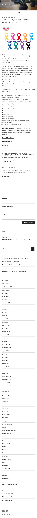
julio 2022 (5, 312)
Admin (14, 17)
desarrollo (5, 401)
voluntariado (8, 155)
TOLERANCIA (6, 469)
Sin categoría (6, 453)
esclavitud (5, 427)
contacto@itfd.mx (7, 141)
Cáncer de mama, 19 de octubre (10, 261)
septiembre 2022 (7, 306)
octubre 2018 (6, 382)
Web (3, 214)
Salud (15, 160)
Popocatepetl (6, 443)
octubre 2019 (6, 344)
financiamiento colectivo (11, 154)
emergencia (15, 153)
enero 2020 (5, 335)
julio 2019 (5, 354)
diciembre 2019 (6, 338)
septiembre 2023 (7, 287)
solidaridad (5, 456)
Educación (5, 417)
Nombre (4, 198)
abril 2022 (5, 322)
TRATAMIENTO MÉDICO (28, 154)
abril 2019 (5, 363)
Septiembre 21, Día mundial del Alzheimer (13, 265)
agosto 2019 (5, 351)
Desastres (5, 408)
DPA (13, 157)
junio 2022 (5, 315)
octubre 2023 (6, 283)
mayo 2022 (5, 319)
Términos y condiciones (8, 497)
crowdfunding (8, 153)
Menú (18, 12)
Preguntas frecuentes (8, 500)
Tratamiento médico (23, 160)
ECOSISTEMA (6, 414)
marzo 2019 (5, 367)
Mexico (26, 158)
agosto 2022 (5, 309)
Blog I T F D (7, 4)
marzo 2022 (5, 325)
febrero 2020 (6, 331)
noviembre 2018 (6, 379)
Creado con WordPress (7, 514)
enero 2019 (5, 373)
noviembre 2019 (6, 341)
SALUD (20, 154)
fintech (21, 158)
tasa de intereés (6, 459)
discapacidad (6, 411)
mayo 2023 (5, 296)
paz (3, 437)
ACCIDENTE (5, 395)
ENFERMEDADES (23, 153)
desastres (5, 405)
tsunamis (4, 475)
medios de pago (6, 433)
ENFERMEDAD (25, 157)
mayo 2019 (5, 360)
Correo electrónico (7, 206)
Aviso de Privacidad (7, 493)
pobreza (4, 440)
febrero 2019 (5, 370)
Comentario (6, 176)
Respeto (4, 446)
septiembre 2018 (7, 386)
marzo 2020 (5, 328)
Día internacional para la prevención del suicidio (15, 271)
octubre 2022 (6, 303)
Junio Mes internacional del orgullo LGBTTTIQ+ (15, 258)
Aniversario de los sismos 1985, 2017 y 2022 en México (17, 268)
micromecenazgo (8, 160)
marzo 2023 (5, 299)
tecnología (5, 462)
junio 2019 (5, 357)
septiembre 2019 (7, 347)
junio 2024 (5, 280)
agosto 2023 (5, 290)
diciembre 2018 (6, 376)
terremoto (5, 465)
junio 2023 (5, 293)
